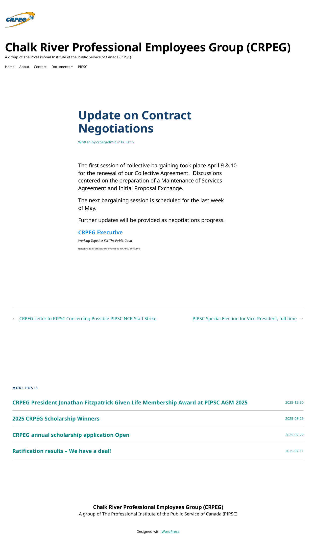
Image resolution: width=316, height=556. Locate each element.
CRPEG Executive (100, 232)
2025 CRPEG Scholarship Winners (55, 419)
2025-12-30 (294, 402)
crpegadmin (106, 142)
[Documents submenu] (72, 66)
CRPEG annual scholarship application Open (70, 435)
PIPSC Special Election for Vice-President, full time (245, 318)
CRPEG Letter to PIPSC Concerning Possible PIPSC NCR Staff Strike (87, 318)
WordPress (170, 531)
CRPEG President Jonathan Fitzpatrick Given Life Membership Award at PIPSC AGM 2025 (129, 402)
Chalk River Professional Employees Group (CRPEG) (148, 47)
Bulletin (127, 142)
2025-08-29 (294, 418)
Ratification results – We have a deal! (61, 451)
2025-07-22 (294, 434)
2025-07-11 (294, 450)
